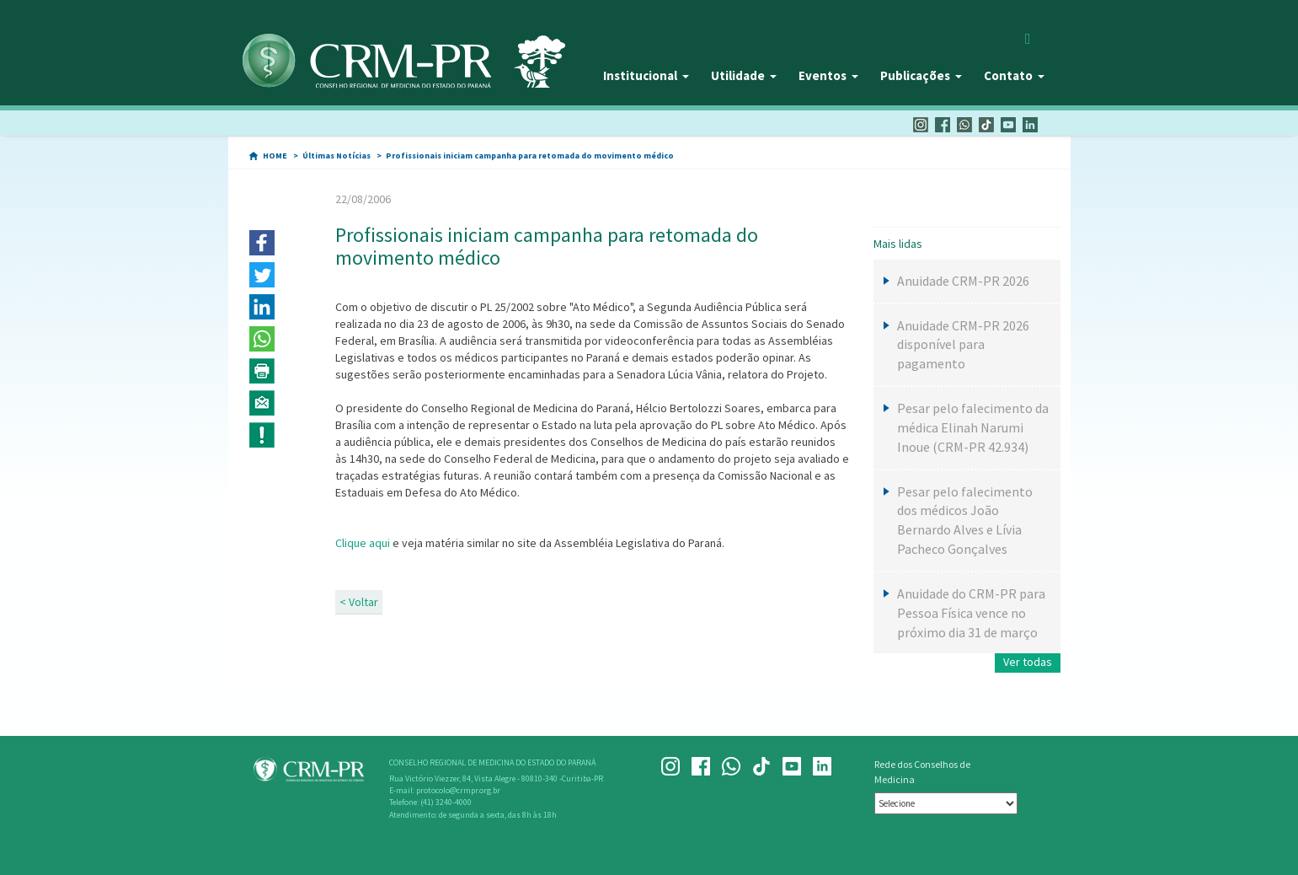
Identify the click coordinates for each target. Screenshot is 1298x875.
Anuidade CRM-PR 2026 (963, 280)
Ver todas (1027, 661)
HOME (275, 155)
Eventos (828, 75)
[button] (262, 242)
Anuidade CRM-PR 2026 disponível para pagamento (963, 345)
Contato (1014, 75)
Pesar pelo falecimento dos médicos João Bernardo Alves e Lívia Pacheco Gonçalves (965, 520)
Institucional (646, 75)
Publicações (921, 75)
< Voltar (358, 601)
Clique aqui (364, 542)
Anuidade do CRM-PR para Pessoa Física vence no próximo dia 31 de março (971, 613)
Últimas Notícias (336, 155)
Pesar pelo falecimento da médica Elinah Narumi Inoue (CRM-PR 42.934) (973, 427)
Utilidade (744, 75)
